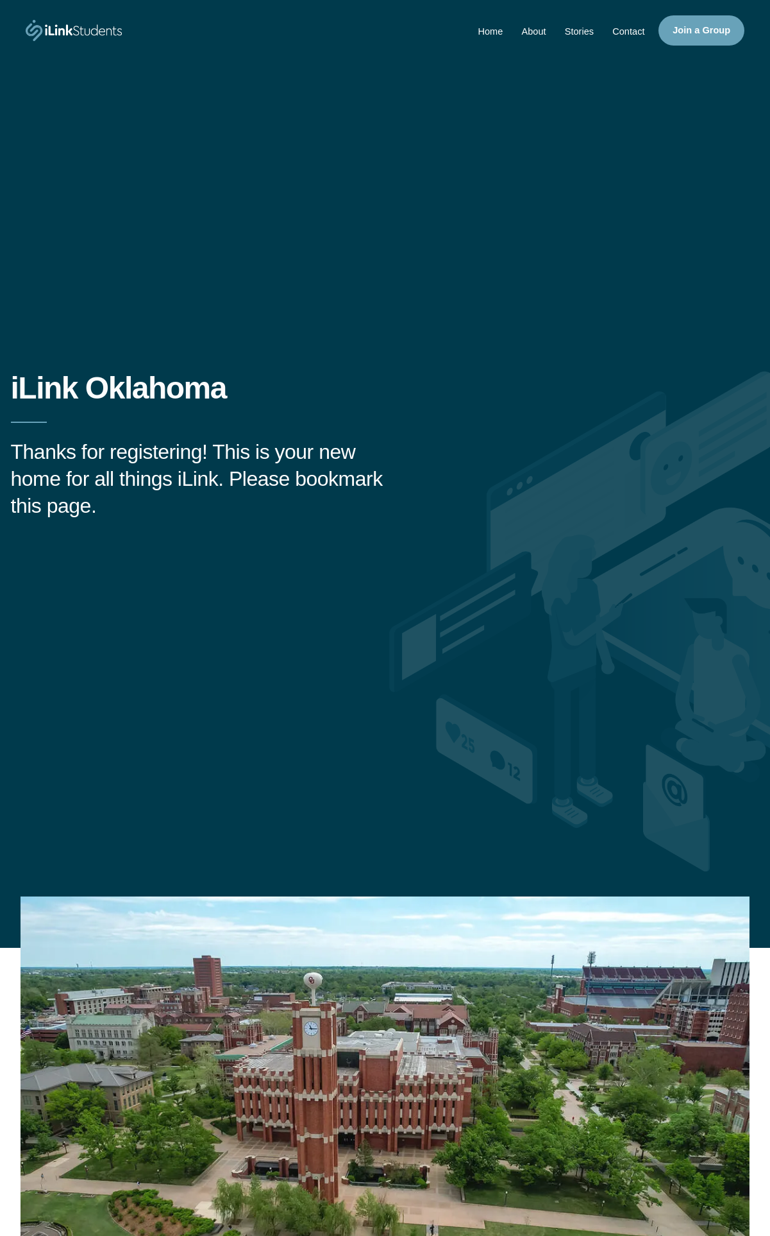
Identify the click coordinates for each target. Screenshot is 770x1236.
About (527, 33)
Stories (575, 33)
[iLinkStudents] (74, 31)
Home (483, 33)
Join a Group (700, 31)
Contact (625, 33)
